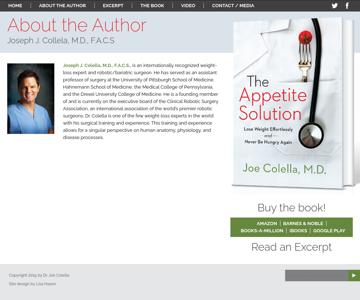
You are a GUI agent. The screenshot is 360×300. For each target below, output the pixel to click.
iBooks (298, 230)
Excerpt (113, 5)
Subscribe (354, 275)
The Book (152, 5)
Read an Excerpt (291, 247)
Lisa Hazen (46, 284)
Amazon (267, 223)
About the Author (62, 5)
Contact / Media (233, 5)
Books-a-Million (262, 230)
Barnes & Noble (303, 223)
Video (188, 5)
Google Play (329, 230)
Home (15, 5)
